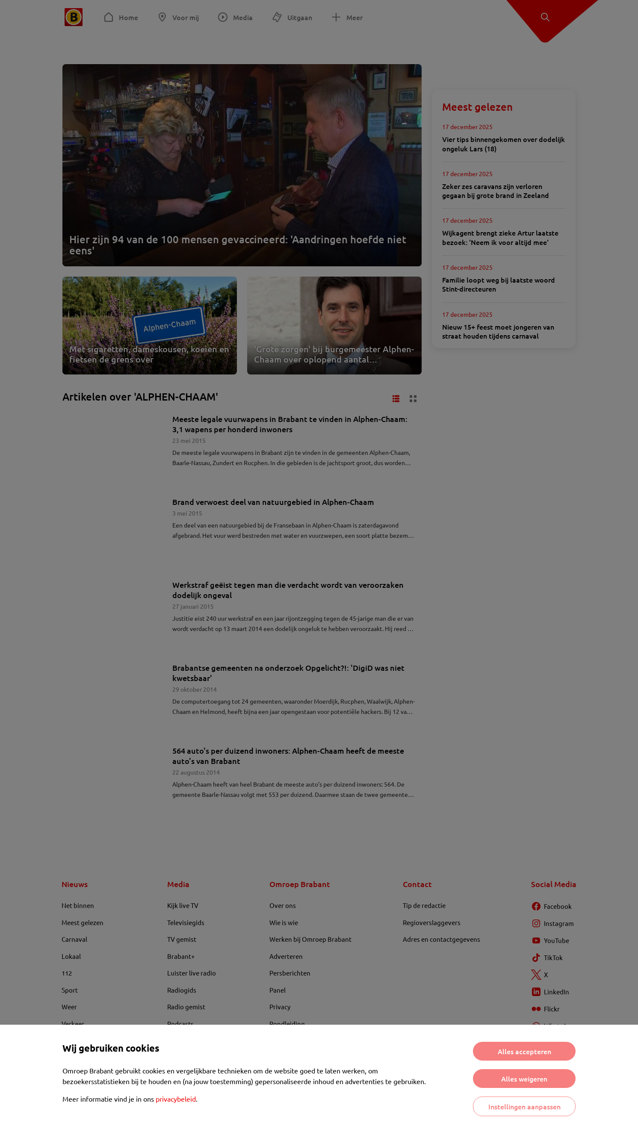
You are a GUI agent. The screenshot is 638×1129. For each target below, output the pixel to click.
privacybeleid (176, 1098)
